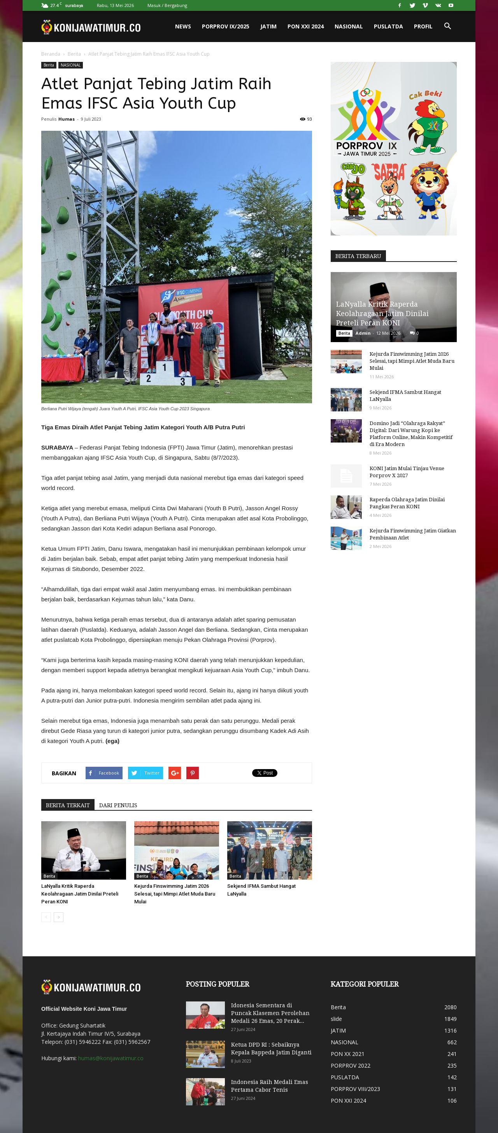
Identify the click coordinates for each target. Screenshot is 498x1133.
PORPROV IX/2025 (225, 26)
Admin (363, 333)
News (183, 26)
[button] (447, 26)
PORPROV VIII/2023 (355, 1089)
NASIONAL (349, 26)
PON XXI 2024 (306, 26)
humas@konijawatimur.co (111, 1058)
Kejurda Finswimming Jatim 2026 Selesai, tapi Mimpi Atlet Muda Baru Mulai (174, 894)
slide (336, 1018)
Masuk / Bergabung (167, 5)
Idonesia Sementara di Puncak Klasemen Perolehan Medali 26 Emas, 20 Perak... (270, 1013)
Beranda (50, 54)
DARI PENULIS (118, 805)
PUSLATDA (388, 26)
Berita (74, 54)
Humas (66, 119)
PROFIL (423, 26)
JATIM (268, 26)
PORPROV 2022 (350, 1065)
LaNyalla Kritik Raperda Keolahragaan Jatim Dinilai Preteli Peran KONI (79, 894)
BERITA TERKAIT (68, 805)
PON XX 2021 (348, 1053)
